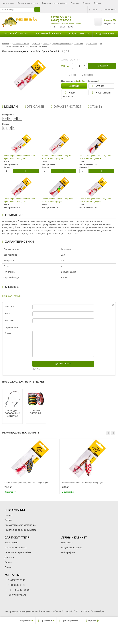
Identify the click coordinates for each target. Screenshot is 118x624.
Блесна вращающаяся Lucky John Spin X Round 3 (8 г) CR (19, 200)
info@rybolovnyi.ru (17, 595)
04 (99, 81)
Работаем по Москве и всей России (66, 24)
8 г (15, 119)
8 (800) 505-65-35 (58, 20)
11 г (19, 119)
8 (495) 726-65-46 (58, 17)
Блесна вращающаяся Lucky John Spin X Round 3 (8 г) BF (95, 157)
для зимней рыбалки (48, 33)
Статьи (8, 520)
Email (7, 313)
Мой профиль (68, 552)
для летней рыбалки (16, 33)
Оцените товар (12, 327)
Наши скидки (8, 3)
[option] (30, 466)
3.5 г (5, 119)
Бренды (97, 3)
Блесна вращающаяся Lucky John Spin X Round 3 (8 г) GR (95, 200)
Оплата (86, 3)
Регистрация (108, 9)
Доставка (75, 3)
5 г (10, 119)
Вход (93, 9)
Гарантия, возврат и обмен (54, 3)
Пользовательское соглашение (20, 525)
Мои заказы (67, 542)
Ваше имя (9, 306)
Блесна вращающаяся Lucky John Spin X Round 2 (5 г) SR (57, 157)
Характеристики (66, 106)
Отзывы (95, 106)
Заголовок (9, 320)
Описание (34, 106)
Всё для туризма (79, 33)
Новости (9, 515)
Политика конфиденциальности (20, 530)
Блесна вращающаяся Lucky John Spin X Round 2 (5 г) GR (19, 157)
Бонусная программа (71, 547)
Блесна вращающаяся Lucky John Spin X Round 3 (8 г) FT (57, 200)
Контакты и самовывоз (28, 3)
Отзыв (8, 333)
